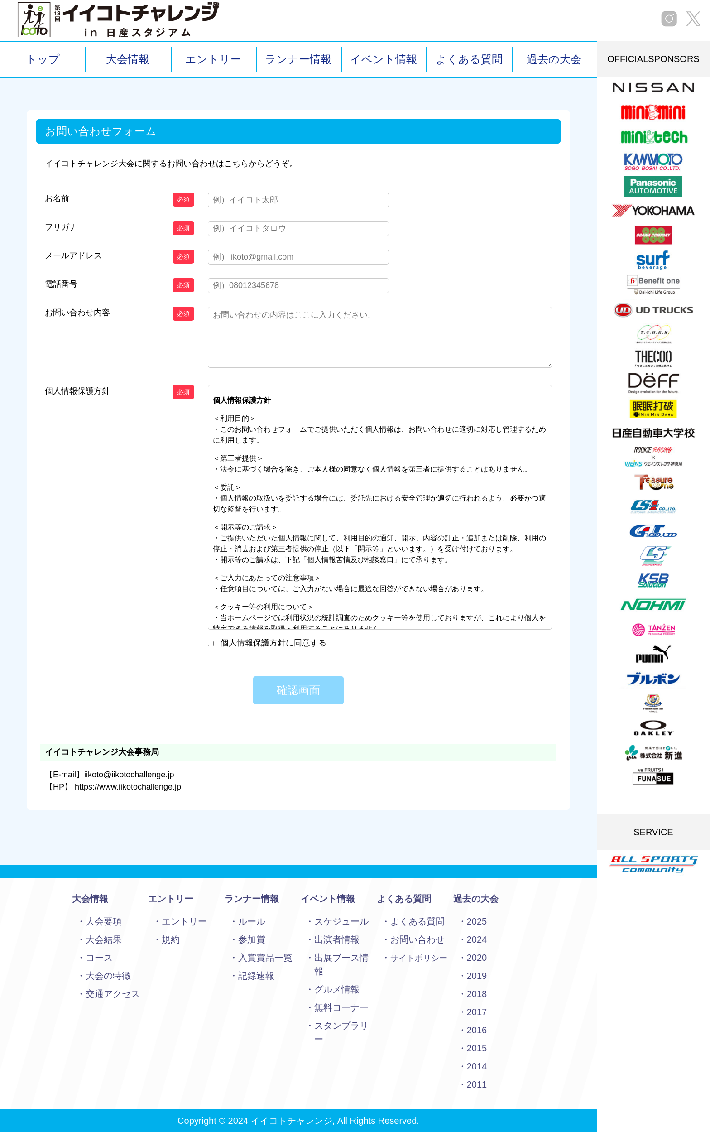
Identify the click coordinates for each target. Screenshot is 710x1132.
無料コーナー (341, 1007)
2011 (477, 1084)
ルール (251, 921)
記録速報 (256, 976)
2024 (477, 939)
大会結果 (104, 939)
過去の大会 (554, 59)
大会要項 (104, 921)
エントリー (213, 59)
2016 (477, 1030)
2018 (477, 994)
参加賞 (251, 939)
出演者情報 (337, 939)
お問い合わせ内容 (77, 312)
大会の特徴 (108, 976)
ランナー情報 (298, 59)
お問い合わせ (417, 939)
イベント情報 (383, 59)
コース (99, 958)
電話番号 (61, 284)
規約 (171, 939)
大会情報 (127, 59)
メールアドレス (73, 255)
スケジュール (341, 921)
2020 (477, 958)
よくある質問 (469, 59)
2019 (477, 976)
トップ (43, 59)
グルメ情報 (337, 989)
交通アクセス (113, 994)
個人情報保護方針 (77, 390)
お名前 (57, 198)
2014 (477, 1066)
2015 (477, 1048)
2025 (477, 921)
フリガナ (61, 226)
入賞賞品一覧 (265, 958)
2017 (477, 1012)
